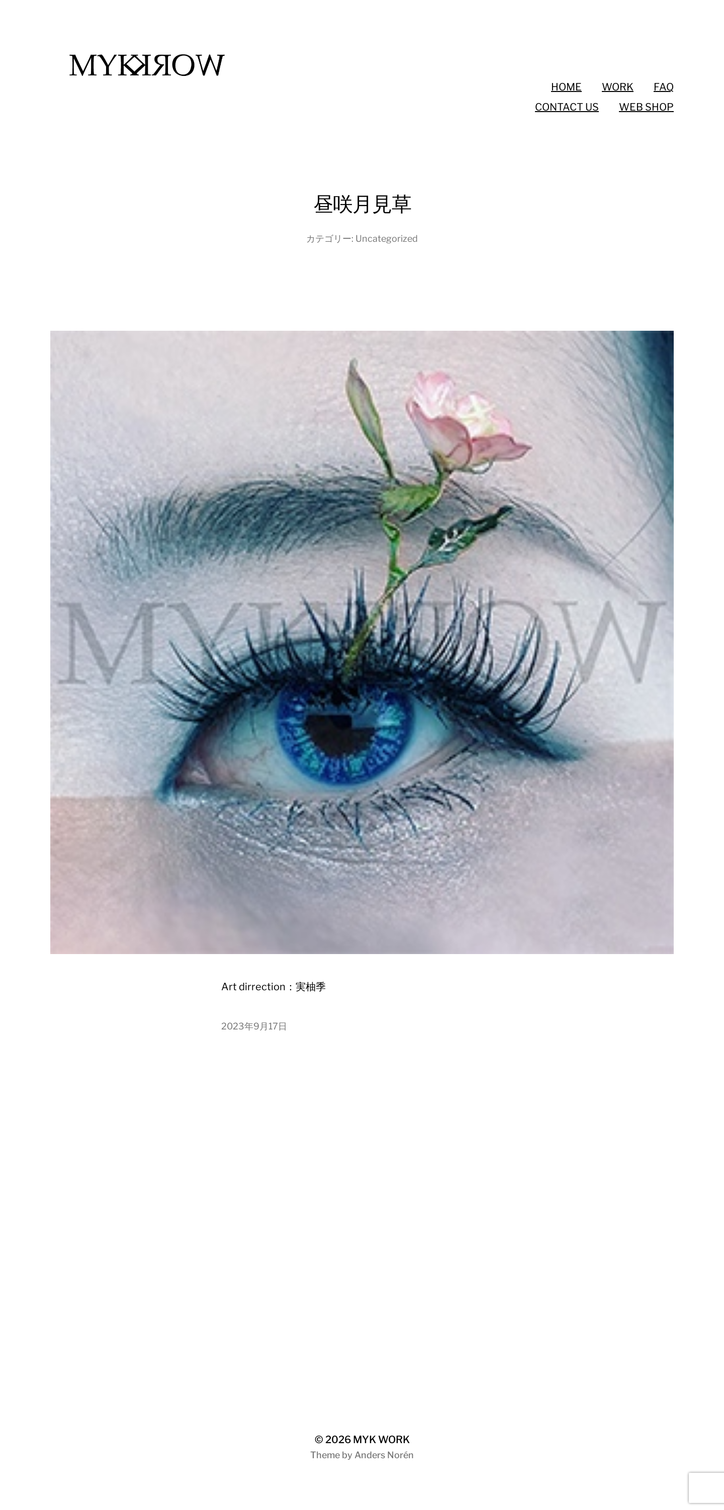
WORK (618, 87)
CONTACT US (567, 107)
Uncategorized (386, 238)
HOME (566, 87)
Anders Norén (384, 1455)
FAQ (664, 87)
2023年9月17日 (254, 1026)
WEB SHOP (646, 107)
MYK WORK (381, 1440)
